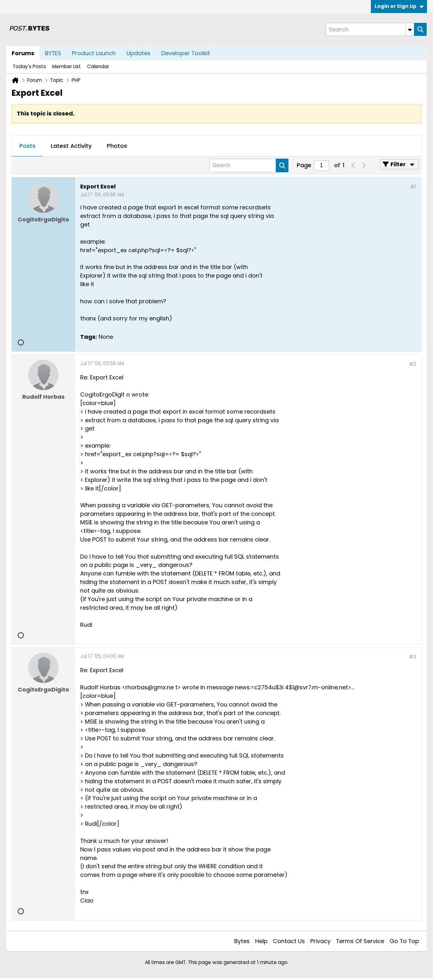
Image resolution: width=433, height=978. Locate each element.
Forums (23, 53)
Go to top (404, 941)
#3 (412, 656)
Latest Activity (71, 146)
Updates (138, 53)
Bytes (242, 941)
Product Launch (94, 53)
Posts (27, 146)
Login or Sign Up (399, 6)
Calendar (98, 66)
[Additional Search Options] (409, 29)
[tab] (27, 146)
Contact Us (289, 941)
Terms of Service (360, 941)
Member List (66, 66)
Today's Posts (29, 66)
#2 (412, 364)
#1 (413, 186)
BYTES (53, 53)
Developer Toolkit (185, 53)
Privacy (320, 941)
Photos (117, 146)
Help (261, 941)
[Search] (370, 29)
